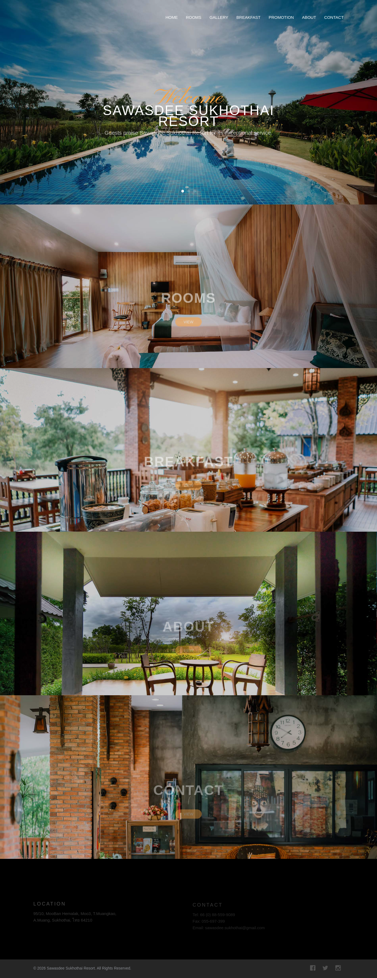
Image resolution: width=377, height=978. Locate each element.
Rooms (193, 17)
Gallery (219, 17)
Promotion (281, 17)
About (309, 17)
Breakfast (248, 17)
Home (171, 17)
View (189, 326)
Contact (334, 17)
